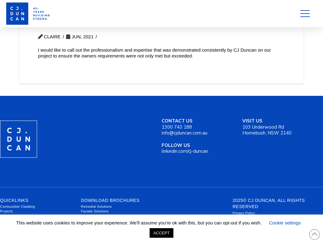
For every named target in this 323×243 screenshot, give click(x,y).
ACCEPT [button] (161, 233)
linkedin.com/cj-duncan (185, 148)
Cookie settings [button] (285, 222)
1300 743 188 (177, 124)
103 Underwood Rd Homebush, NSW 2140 (266, 127)
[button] (305, 13)
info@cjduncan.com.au (184, 133)
